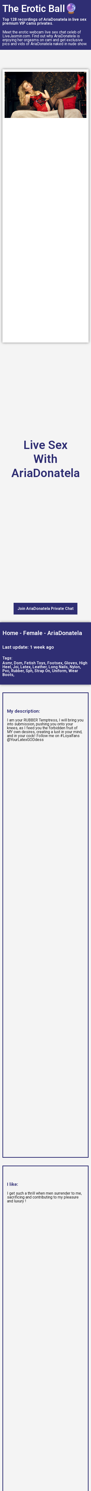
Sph (29, 670)
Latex (25, 667)
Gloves (70, 663)
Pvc (5, 670)
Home (10, 633)
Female (32, 633)
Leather (40, 667)
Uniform (59, 670)
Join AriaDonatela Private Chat (45, 608)
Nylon (75, 667)
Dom (18, 663)
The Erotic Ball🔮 (39, 8)
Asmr (7, 663)
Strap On (42, 670)
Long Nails (58, 667)
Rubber (17, 670)
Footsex (54, 663)
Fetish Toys (34, 663)
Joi (15, 667)
